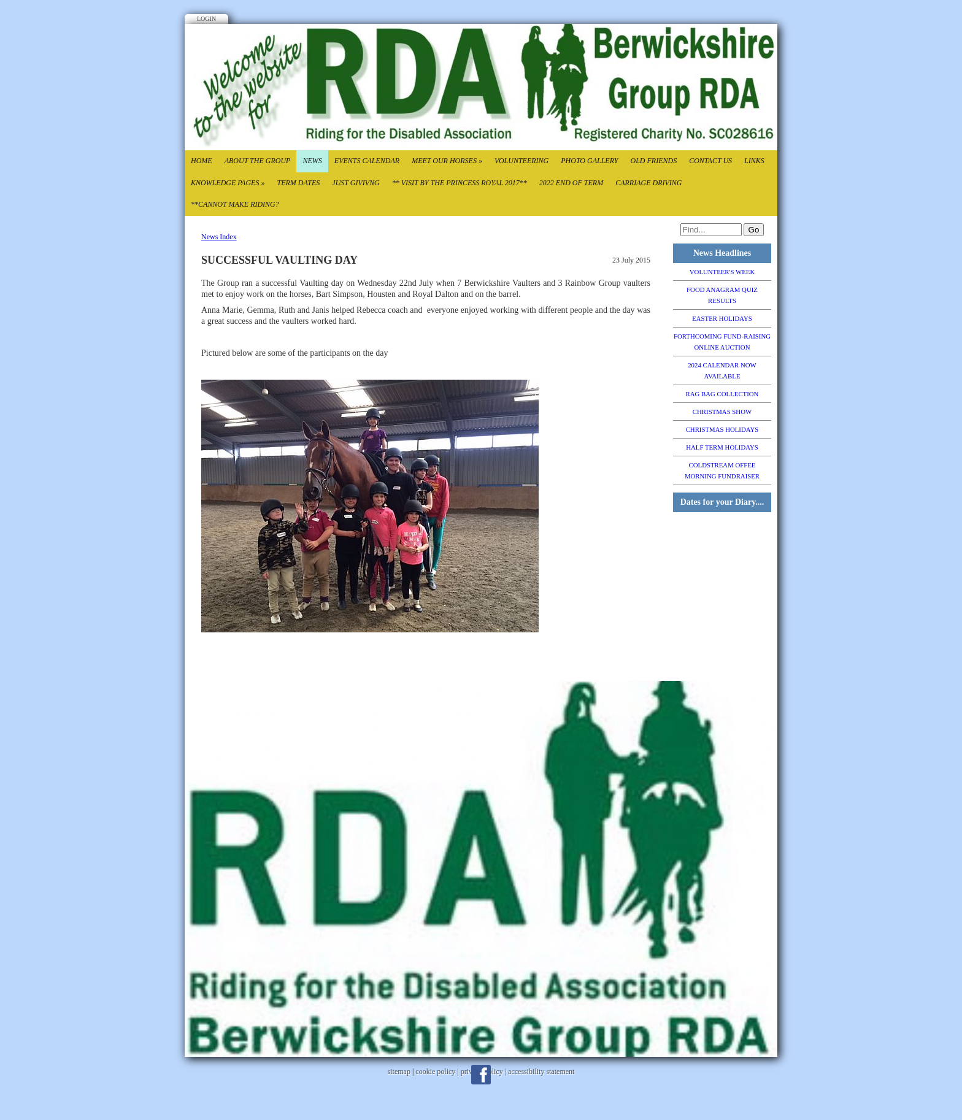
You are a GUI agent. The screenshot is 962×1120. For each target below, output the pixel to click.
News (311, 160)
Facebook (481, 1074)
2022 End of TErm (571, 182)
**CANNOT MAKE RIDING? (235, 204)
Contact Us (710, 160)
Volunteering (521, 160)
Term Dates (298, 182)
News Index (219, 236)
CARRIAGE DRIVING (648, 182)
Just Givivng (355, 182)
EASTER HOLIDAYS (722, 318)
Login (206, 18)
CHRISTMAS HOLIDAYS (722, 429)
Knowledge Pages (227, 182)
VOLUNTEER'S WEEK (722, 271)
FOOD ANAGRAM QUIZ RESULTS (722, 295)
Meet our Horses (447, 160)
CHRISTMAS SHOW (722, 411)
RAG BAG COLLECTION (722, 393)
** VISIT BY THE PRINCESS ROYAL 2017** (459, 182)
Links (754, 160)
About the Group (258, 160)
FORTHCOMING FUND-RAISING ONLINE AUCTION (722, 341)
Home (201, 160)
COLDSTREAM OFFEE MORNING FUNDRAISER (722, 470)
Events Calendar (366, 160)
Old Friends (653, 160)
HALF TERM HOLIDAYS (722, 447)
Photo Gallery (589, 160)
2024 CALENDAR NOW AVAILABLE (722, 370)
